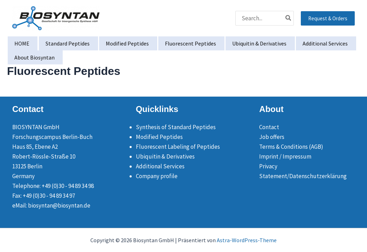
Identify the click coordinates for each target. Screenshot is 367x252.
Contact (269, 127)
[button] (328, 18)
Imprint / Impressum (285, 156)
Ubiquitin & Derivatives (165, 156)
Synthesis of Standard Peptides (176, 127)
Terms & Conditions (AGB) (291, 146)
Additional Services (160, 166)
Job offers (271, 137)
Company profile (157, 176)
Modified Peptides (159, 137)
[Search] (288, 18)
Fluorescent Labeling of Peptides (178, 146)
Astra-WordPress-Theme (247, 240)
